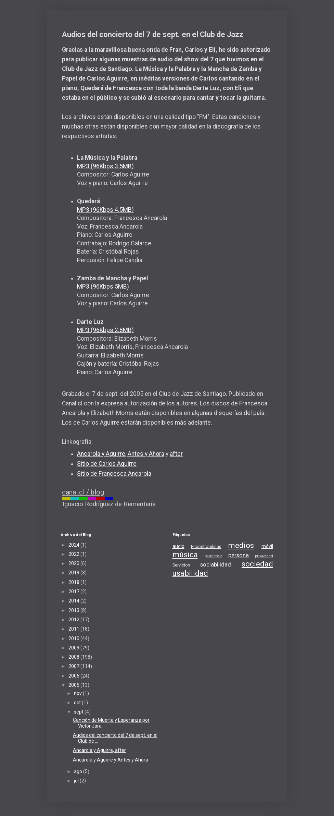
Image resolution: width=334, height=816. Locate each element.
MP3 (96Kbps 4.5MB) (105, 209)
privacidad (264, 556)
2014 (74, 601)
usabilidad (190, 573)
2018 (74, 582)
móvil (267, 546)
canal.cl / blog (83, 492)
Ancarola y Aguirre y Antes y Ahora (110, 760)
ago (78, 771)
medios (241, 545)
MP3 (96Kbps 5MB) (103, 286)
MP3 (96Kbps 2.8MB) (105, 330)
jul (77, 780)
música (185, 554)
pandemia (213, 556)
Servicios (181, 565)
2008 (74, 657)
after (176, 453)
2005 (74, 685)
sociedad (257, 563)
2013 (74, 610)
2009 (74, 647)
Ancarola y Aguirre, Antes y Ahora (120, 453)
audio (178, 546)
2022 (74, 554)
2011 (74, 629)
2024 (74, 545)
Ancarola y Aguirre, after (99, 750)
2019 (74, 572)
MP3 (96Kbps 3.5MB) (105, 166)
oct (78, 702)
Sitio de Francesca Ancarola (114, 473)
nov (78, 693)
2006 (74, 676)
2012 (74, 619)
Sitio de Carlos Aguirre (107, 463)
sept (79, 712)
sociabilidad (215, 564)
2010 (74, 638)
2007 (74, 666)
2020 (74, 563)
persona (238, 555)
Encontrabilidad (206, 546)
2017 (74, 591)
